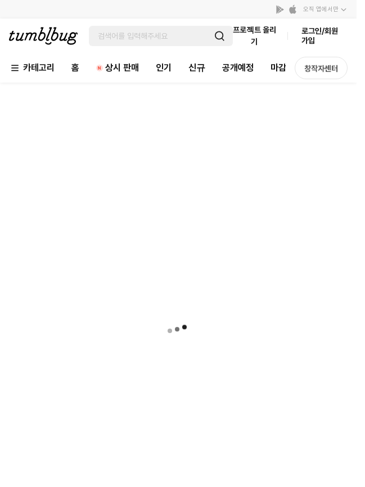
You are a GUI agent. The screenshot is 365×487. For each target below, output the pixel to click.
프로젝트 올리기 (254, 35)
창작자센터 (321, 68)
